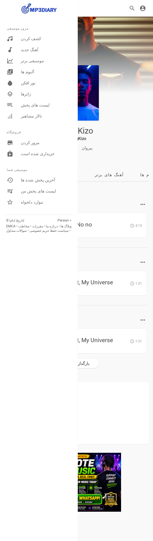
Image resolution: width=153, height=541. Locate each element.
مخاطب (23, 226)
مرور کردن (23, 142)
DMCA (11, 226)
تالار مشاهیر (24, 116)
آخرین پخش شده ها (31, 180)
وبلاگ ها (66, 226)
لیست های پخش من (31, 191)
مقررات (37, 226)
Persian (63, 220)
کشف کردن (24, 38)
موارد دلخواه (25, 202)
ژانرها (19, 94)
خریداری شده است (30, 153)
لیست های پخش (28, 105)
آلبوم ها (20, 72)
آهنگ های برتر (109, 174)
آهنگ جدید (22, 49)
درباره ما (52, 226)
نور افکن (21, 83)
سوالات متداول (16, 231)
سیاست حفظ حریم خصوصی (49, 231)
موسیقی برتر (25, 61)
